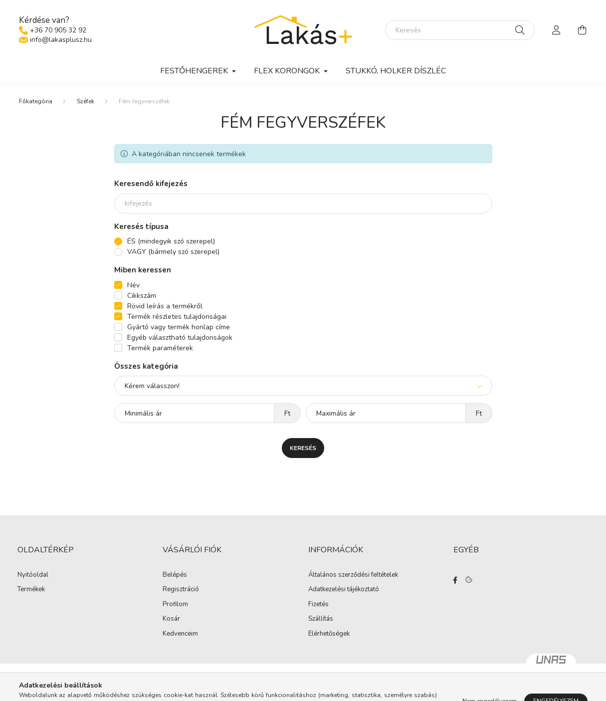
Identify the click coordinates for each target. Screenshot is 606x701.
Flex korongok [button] (288, 70)
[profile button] (557, 30)
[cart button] (583, 30)
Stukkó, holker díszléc (396, 70)
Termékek (31, 590)
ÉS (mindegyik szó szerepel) (171, 241)
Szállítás (320, 619)
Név (133, 285)
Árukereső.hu (303, 688)
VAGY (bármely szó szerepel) (173, 251)
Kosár (171, 619)
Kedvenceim (180, 634)
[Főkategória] (35, 101)
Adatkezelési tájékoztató (343, 590)
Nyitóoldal (32, 575)
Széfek (85, 101)
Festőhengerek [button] (195, 70)
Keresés (303, 448)
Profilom (175, 605)
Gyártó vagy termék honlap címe (178, 327)
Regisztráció (181, 590)
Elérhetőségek (329, 634)
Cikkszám (141, 295)
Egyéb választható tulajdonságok (179, 337)
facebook (455, 580)
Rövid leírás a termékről (164, 306)
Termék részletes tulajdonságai (176, 316)
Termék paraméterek (160, 348)
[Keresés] (460, 30)
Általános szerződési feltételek (353, 575)
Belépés (175, 575)
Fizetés (318, 605)
